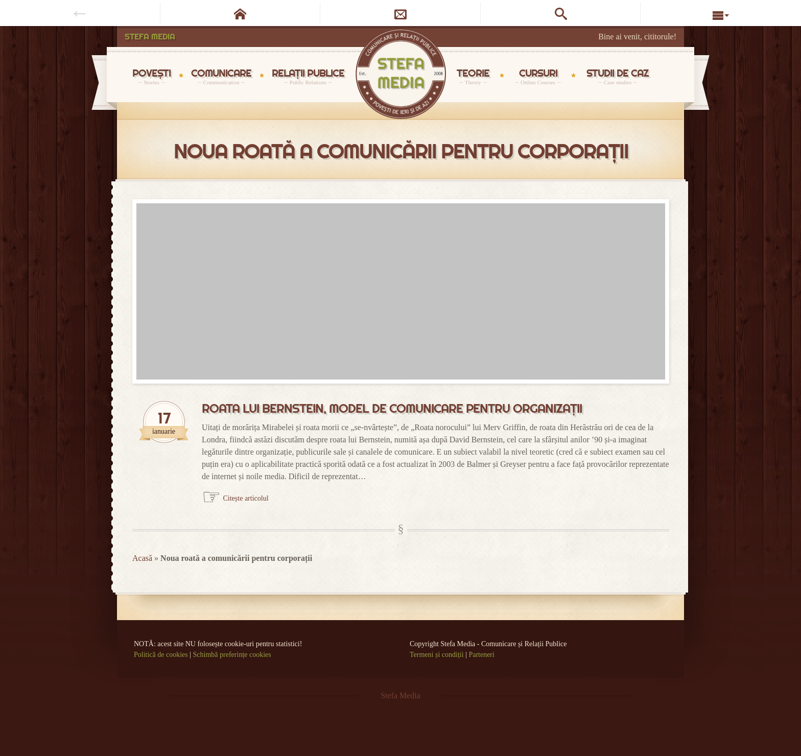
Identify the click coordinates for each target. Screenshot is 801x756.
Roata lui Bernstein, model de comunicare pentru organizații (392, 408)
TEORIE (473, 76)
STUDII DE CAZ (617, 76)
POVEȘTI (151, 76)
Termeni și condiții (437, 654)
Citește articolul (246, 498)
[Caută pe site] (561, 13)
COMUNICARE (221, 76)
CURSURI (538, 76)
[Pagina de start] (240, 13)
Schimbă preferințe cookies (232, 654)
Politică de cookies (161, 654)
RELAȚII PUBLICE (308, 76)
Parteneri (481, 654)
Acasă (142, 558)
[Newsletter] (400, 13)
